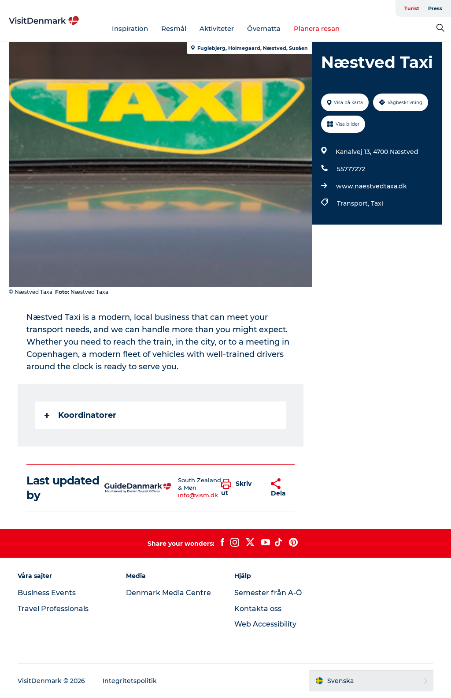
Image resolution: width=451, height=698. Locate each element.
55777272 (351, 169)
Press (435, 8)
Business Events (47, 593)
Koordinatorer (80, 415)
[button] (239, 488)
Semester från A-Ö (268, 593)
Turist (411, 8)
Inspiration (130, 28)
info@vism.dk (198, 495)
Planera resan (317, 28)
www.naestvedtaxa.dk (371, 186)
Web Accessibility (265, 624)
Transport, (354, 203)
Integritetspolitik (130, 681)
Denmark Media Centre (168, 593)
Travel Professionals (53, 608)
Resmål (173, 28)
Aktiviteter (217, 28)
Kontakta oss (257, 608)
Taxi (377, 203)
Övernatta (264, 28)
